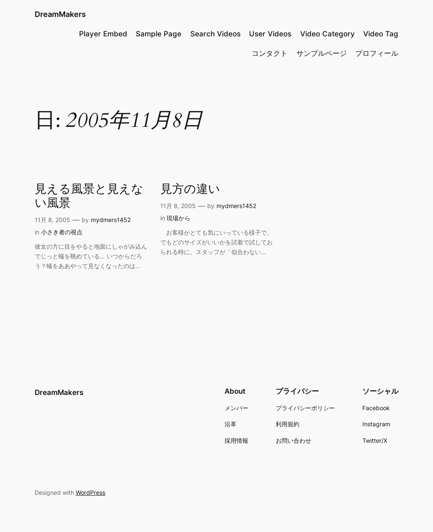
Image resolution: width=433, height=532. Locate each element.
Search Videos (215, 34)
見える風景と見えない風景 (89, 196)
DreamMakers (60, 14)
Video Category (327, 34)
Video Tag (380, 34)
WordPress (90, 492)
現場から (178, 218)
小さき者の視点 (61, 232)
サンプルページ (321, 53)
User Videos (270, 34)
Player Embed (103, 34)
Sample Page (158, 34)
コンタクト (270, 53)
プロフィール (376, 53)
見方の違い (190, 189)
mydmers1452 (111, 219)
